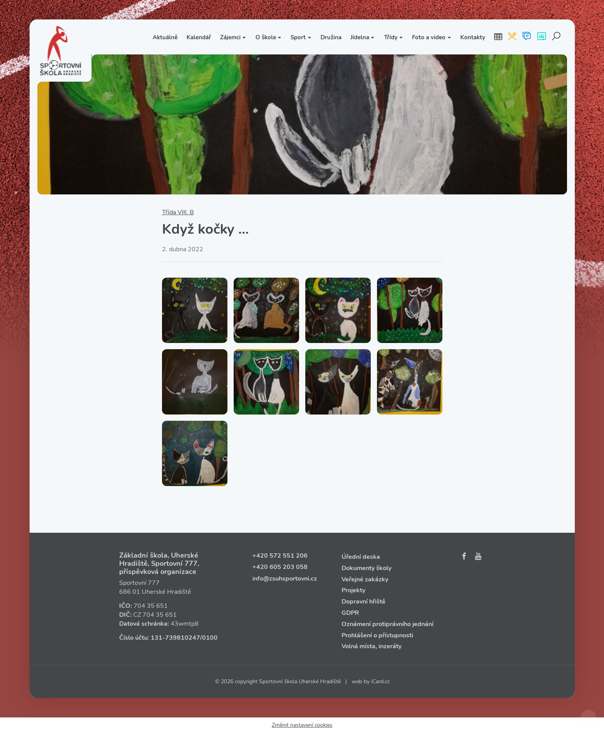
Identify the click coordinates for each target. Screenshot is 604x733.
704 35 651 (151, 606)
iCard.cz (380, 681)
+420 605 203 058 (280, 567)
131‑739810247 (175, 637)
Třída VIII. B (178, 212)
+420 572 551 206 (280, 555)
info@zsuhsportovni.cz (284, 578)
